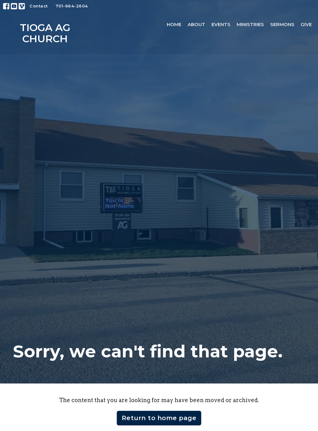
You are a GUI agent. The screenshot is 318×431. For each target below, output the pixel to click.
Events (220, 24)
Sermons (282, 24)
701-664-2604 (72, 5)
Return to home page (159, 418)
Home (174, 24)
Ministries (250, 24)
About (196, 24)
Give (306, 24)
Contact (39, 5)
